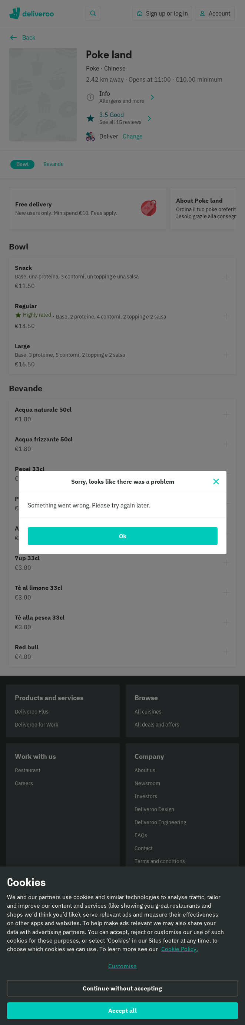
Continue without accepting (122, 991)
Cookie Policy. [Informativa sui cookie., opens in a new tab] (179, 952)
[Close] (216, 481)
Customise (122, 968)
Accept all (122, 1013)
